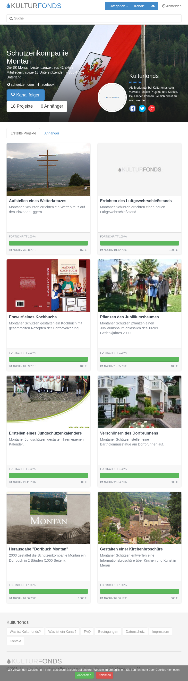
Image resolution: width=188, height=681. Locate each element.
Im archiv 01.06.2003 (22, 598)
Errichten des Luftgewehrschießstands (136, 201)
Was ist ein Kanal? (62, 632)
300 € (83, 482)
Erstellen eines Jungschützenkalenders (45, 433)
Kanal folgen (26, 94)
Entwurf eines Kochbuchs (33, 317)
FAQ (87, 632)
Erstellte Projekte (23, 133)
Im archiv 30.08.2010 (22, 249)
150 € (83, 249)
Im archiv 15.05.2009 (113, 366)
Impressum (160, 632)
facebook (45, 84)
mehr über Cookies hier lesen (160, 670)
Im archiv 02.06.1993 (113, 598)
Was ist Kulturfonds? (25, 632)
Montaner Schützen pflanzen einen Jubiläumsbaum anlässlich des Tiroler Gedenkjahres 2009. (129, 328)
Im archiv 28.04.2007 (113, 482)
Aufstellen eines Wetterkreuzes (37, 201)
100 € (174, 366)
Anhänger (51, 133)
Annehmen (84, 675)
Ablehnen (105, 675)
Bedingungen (108, 632)
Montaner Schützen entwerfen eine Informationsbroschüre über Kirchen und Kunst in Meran (138, 560)
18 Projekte (22, 106)
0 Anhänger (52, 106)
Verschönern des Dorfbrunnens (129, 433)
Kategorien (118, 6)
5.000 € (173, 249)
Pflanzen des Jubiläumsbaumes (129, 317)
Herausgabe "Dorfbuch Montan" (38, 549)
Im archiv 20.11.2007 (22, 482)
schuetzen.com (20, 84)
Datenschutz (135, 632)
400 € (83, 366)
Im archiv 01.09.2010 (22, 366)
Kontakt (15, 641)
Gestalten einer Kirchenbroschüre (131, 549)
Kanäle (139, 6)
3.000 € (81, 598)
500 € (174, 482)
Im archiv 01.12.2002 (113, 249)
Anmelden (171, 6)
